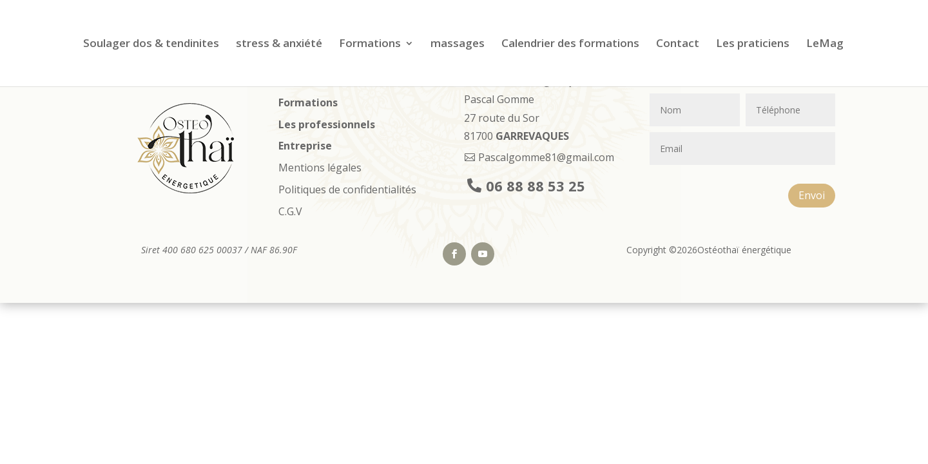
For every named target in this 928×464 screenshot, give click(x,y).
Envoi (811, 195)
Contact (677, 44)
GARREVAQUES (532, 136)
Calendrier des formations (570, 44)
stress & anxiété (279, 44)
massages (457, 44)
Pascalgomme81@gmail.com (546, 157)
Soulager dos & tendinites (151, 44)
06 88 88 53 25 (535, 185)
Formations (370, 44)
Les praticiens (752, 44)
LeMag (825, 44)
